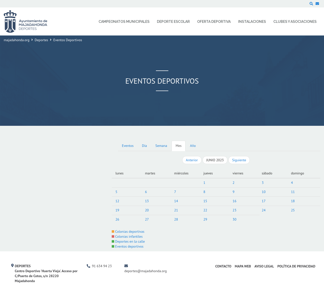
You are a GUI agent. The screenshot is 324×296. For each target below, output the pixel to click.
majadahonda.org (17, 40)
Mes (178, 145)
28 (176, 219)
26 (117, 219)
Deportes (41, 40)
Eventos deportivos (128, 246)
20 (147, 210)
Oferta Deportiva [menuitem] (214, 22)
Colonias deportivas (128, 231)
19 (117, 210)
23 (234, 210)
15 (205, 201)
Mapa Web (243, 266)
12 (117, 201)
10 (263, 192)
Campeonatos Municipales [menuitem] (124, 22)
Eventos (128, 145)
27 (147, 219)
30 (234, 219)
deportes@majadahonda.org (145, 271)
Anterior (192, 160)
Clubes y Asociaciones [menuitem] (295, 22)
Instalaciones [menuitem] (252, 22)
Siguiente (239, 160)
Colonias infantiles (127, 236)
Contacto (223, 266)
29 (205, 219)
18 (293, 201)
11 (293, 192)
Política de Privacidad (296, 266)
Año (193, 145)
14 (176, 201)
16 (234, 201)
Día (144, 145)
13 (147, 201)
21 (176, 210)
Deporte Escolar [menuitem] (173, 22)
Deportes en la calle (128, 241)
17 (263, 201)
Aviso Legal (264, 266)
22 (205, 210)
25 (293, 210)
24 (263, 210)
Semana (161, 145)
